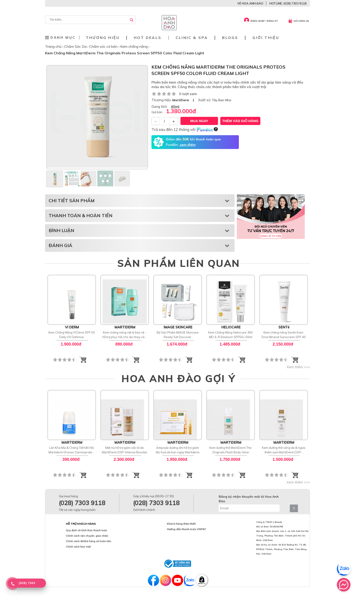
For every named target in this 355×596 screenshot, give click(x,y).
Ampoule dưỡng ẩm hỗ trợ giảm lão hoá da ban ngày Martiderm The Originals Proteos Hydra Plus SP (178, 450)
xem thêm (187, 145)
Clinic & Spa (192, 38)
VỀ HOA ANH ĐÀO (250, 3)
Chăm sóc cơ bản (103, 46)
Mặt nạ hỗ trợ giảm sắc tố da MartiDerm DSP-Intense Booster (124, 450)
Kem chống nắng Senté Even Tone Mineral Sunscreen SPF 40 (283, 335)
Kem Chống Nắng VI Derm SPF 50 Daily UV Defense (71, 335)
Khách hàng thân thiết (181, 523)
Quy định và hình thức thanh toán (86, 530)
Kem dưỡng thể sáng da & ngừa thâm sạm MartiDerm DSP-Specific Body (283, 450)
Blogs (230, 38)
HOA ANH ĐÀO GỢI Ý (179, 378)
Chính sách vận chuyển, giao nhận (87, 535)
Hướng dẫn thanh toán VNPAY (186, 529)
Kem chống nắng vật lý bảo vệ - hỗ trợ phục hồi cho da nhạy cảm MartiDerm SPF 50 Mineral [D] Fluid (124, 335)
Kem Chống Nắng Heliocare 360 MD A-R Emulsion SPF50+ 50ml (230, 335)
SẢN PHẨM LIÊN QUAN (179, 263)
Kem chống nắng (134, 46)
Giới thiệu (265, 38)
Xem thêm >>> (298, 367)
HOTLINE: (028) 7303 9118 (288, 3)
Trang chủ (53, 46)
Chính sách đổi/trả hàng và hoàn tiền (88, 541)
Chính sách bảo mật (78, 546)
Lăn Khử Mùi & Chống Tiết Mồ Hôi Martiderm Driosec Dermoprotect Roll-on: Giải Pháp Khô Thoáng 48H (71, 450)
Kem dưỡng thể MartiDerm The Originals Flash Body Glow (230, 450)
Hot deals (147, 38)
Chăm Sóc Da (75, 46)
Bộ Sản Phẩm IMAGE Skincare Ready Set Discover (178, 335)
